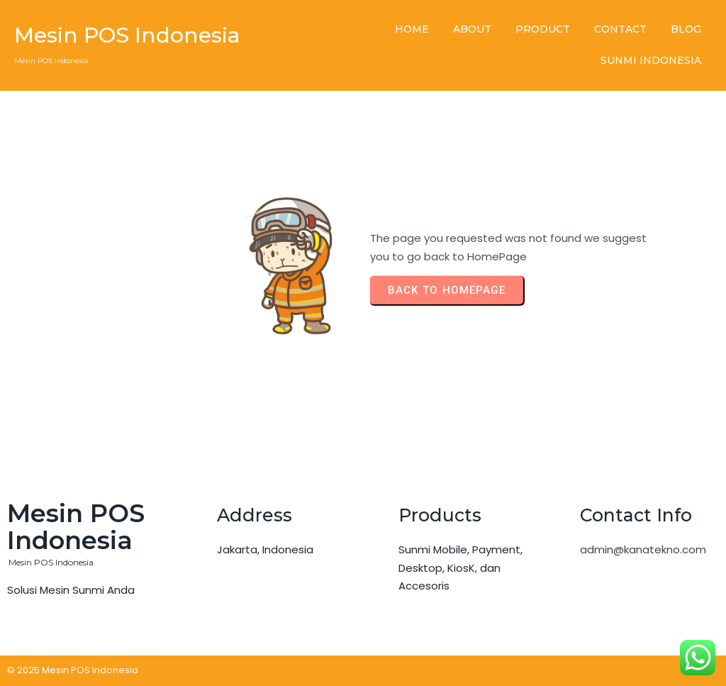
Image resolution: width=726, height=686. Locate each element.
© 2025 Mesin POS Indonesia (72, 670)
